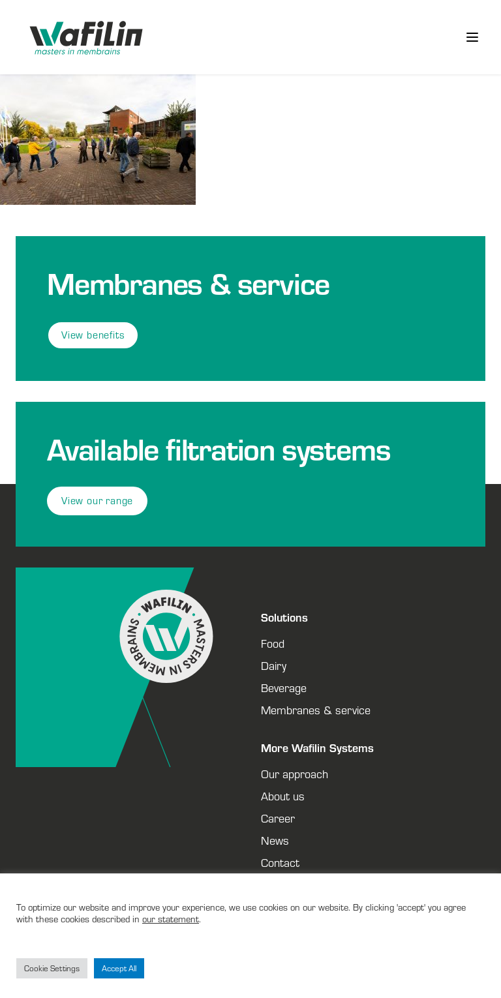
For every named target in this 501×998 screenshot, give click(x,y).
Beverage (284, 687)
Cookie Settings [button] (52, 968)
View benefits (93, 334)
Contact (280, 862)
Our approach (294, 773)
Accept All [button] (119, 968)
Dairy (273, 665)
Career (278, 817)
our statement (170, 919)
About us (283, 795)
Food (272, 643)
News (275, 840)
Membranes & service (316, 709)
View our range (97, 500)
